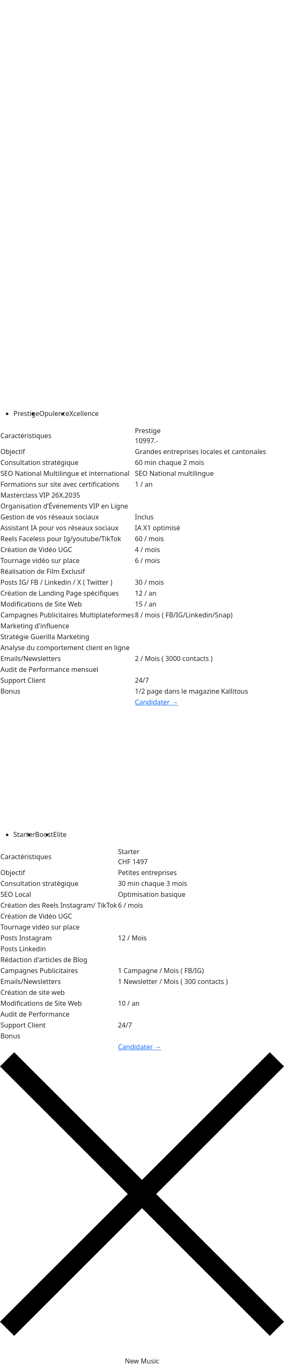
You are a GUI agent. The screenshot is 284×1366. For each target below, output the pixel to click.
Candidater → (156, 702)
